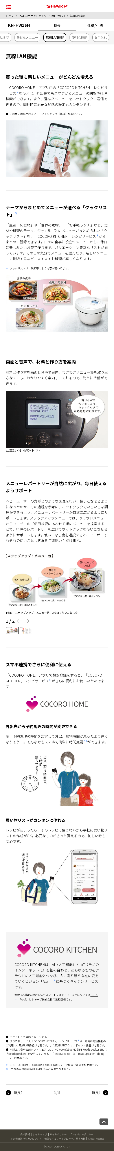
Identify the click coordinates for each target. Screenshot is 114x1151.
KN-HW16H (58, 16)
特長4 (96, 1092)
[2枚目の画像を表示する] (26, 630)
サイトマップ (40, 1134)
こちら (94, 995)
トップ (10, 16)
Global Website (96, 1138)
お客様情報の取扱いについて (26, 1138)
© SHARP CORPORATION (57, 1146)
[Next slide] (27, 621)
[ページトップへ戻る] (103, 1121)
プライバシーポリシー (81, 1134)
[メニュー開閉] (8, 6)
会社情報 (25, 1134)
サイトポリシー (58, 1134)
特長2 (17, 1092)
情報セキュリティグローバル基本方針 (64, 1138)
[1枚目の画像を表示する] (12, 630)
